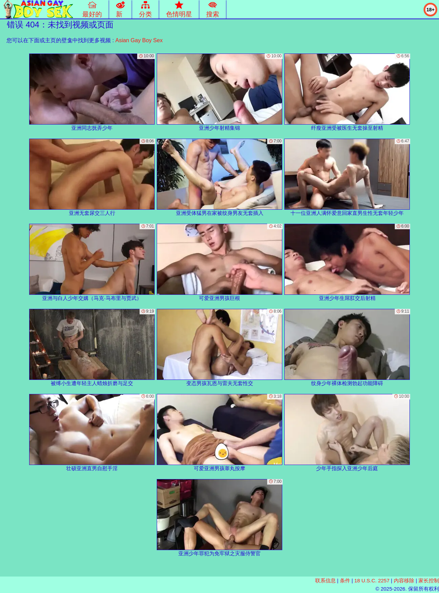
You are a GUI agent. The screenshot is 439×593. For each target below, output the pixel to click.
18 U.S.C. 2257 (372, 580)
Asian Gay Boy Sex (139, 40)
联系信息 (325, 580)
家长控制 (428, 580)
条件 (345, 580)
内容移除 (404, 580)
